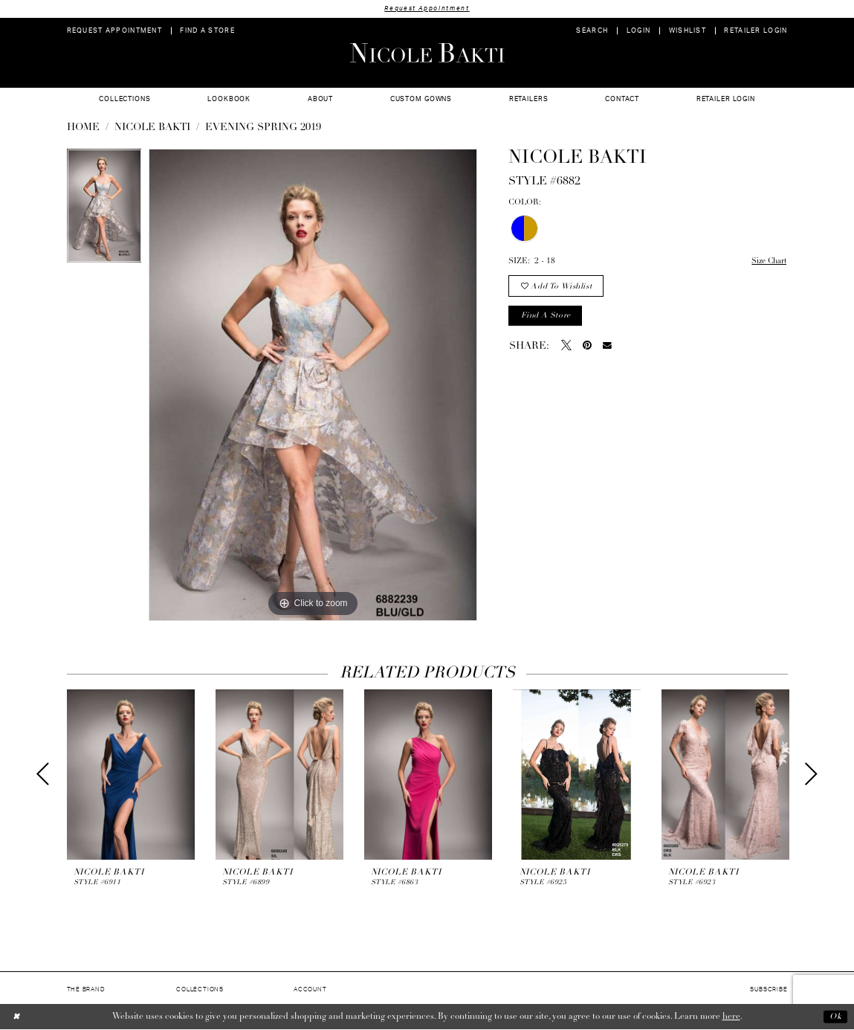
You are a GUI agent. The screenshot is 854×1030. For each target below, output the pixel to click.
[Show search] (592, 31)
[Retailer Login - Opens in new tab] (756, 31)
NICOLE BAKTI (152, 128)
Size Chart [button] (767, 262)
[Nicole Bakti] (426, 52)
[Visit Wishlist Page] (687, 31)
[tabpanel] (104, 209)
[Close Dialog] (17, 1017)
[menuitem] (114, 31)
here (731, 1016)
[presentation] (131, 774)
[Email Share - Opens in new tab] (607, 348)
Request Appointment (427, 8)
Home (83, 128)
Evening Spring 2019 (263, 128)
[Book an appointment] (114, 31)
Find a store (546, 317)
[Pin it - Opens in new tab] (587, 348)
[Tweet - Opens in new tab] (566, 348)
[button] (638, 31)
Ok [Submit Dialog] (835, 1016)
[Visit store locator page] (207, 31)
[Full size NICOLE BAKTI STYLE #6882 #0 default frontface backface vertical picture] (312, 385)
